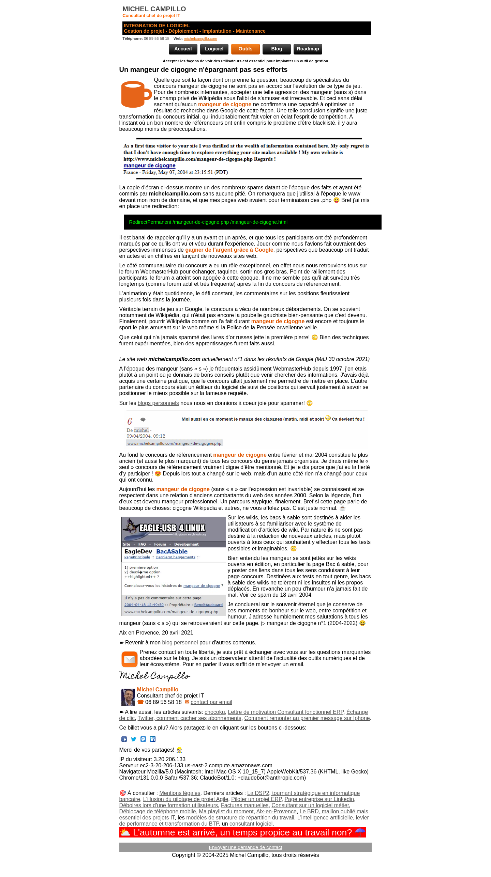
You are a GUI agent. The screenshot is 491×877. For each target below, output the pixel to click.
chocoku (215, 712)
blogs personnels (158, 403)
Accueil (183, 48)
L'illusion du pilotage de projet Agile (185, 799)
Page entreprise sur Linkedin (319, 799)
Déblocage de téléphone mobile (157, 811)
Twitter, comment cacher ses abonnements (189, 718)
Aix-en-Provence (276, 811)
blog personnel (180, 642)
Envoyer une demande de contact (245, 847)
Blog (276, 48)
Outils (246, 48)
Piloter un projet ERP (256, 799)
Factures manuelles (245, 805)
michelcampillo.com (200, 38)
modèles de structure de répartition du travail (240, 817)
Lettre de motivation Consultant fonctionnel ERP (286, 712)
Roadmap (308, 48)
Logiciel (214, 48)
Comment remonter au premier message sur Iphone (307, 718)
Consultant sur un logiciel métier (310, 805)
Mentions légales (179, 793)
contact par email (211, 702)
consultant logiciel (250, 824)
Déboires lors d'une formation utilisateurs (168, 805)
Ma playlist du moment (226, 811)
